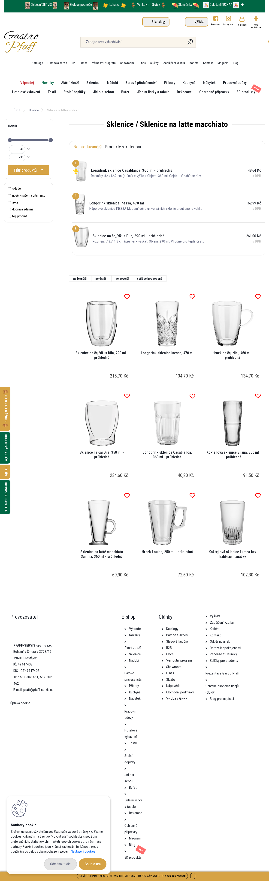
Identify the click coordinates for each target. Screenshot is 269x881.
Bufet (125, 92)
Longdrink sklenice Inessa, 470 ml (167, 353)
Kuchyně (189, 83)
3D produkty (246, 92)
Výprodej (27, 83)
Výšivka (199, 22)
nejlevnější (80, 278)
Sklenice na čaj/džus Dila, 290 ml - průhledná (102, 355)
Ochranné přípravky (214, 92)
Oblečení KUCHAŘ (221, 4)
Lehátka (114, 4)
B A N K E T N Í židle (6, 409)
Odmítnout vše (60, 864)
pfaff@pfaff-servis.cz (38, 690)
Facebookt (216, 24)
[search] (190, 43)
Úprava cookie (20, 703)
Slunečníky (181, 4)
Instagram (228, 24)
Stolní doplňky (74, 92)
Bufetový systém (6, 447)
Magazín (223, 63)
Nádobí (112, 83)
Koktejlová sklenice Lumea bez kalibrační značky (233, 554)
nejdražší (101, 278)
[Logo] (32, 42)
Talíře (6, 471)
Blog (236, 63)
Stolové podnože (81, 4)
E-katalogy (159, 22)
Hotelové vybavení (26, 92)
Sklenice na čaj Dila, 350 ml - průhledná (102, 454)
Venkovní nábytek (148, 4)
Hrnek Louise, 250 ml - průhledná (167, 552)
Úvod (17, 110)
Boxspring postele (6, 497)
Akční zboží (70, 83)
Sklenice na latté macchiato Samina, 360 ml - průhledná (101, 554)
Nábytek (209, 83)
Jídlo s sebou (103, 92)
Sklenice (93, 83)
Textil (52, 92)
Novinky (48, 83)
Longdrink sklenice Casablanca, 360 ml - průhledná (167, 454)
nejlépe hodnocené (149, 278)
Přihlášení (242, 25)
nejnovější (122, 278)
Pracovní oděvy (235, 83)
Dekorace (184, 92)
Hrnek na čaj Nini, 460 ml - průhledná (232, 355)
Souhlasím (93, 864)
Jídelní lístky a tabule (153, 92)
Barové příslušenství (141, 83)
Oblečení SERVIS (41, 4)
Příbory (169, 83)
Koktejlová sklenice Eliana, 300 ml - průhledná (232, 454)
